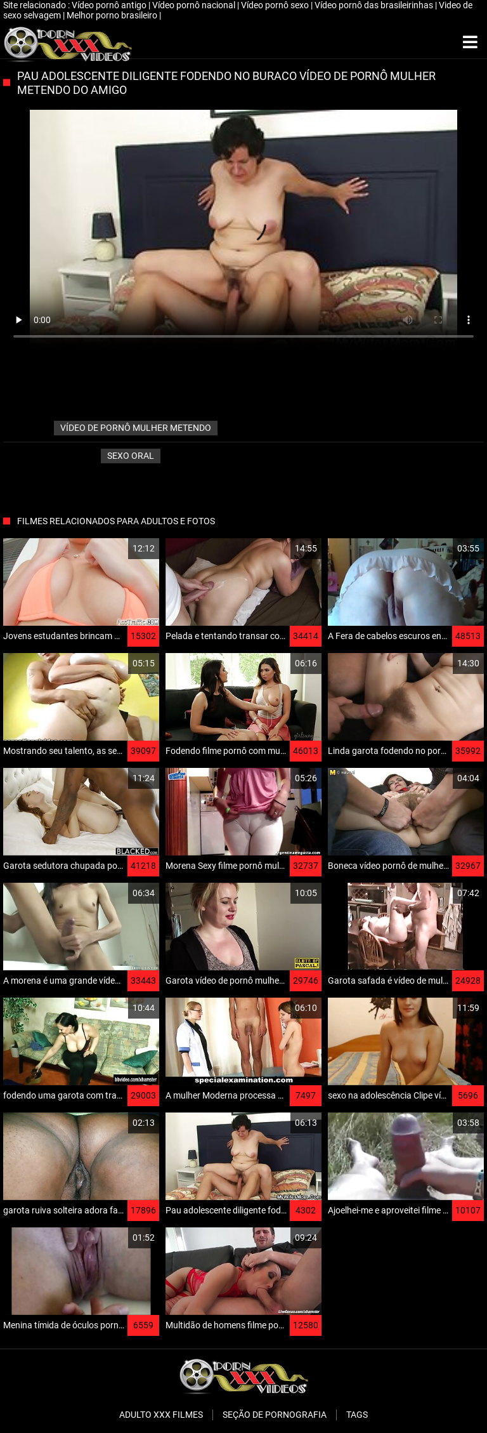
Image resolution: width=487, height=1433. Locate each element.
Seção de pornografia (275, 1415)
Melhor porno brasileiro (113, 15)
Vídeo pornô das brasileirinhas (375, 5)
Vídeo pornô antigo (110, 5)
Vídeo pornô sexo (276, 5)
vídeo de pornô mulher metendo (135, 428)
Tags (357, 1415)
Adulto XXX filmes (161, 1415)
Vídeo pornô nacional (194, 5)
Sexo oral (130, 456)
